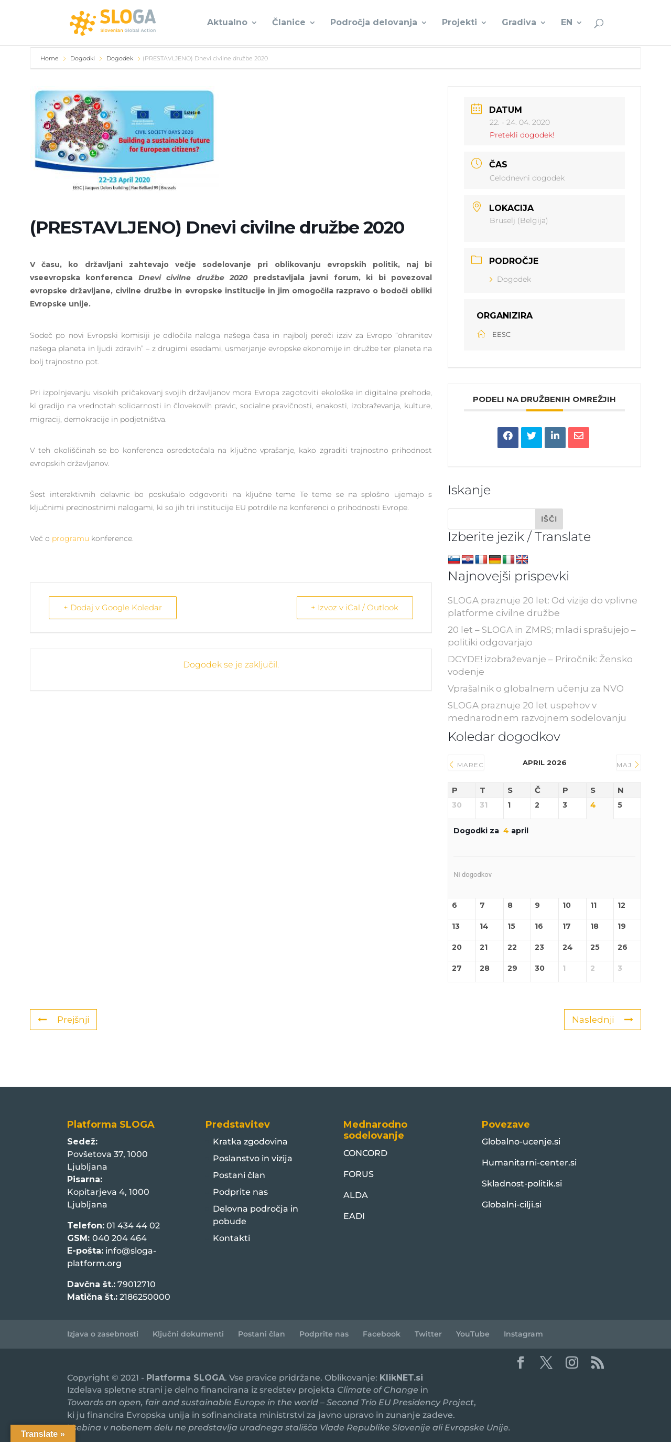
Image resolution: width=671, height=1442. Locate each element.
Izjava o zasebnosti (102, 1334)
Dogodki (82, 58)
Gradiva (519, 23)
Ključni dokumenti (188, 1334)
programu (70, 538)
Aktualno (227, 23)
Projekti (459, 23)
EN (566, 23)
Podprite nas (240, 1192)
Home (50, 58)
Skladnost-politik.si (522, 1184)
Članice (289, 23)
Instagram (523, 1334)
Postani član (239, 1175)
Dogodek (119, 58)
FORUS (358, 1174)
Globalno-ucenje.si (521, 1142)
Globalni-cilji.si (512, 1205)
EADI (354, 1216)
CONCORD (365, 1153)
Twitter (428, 1334)
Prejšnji (64, 1019)
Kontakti (231, 1238)
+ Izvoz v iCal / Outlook (354, 607)
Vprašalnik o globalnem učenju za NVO (536, 688)
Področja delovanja (373, 23)
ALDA (355, 1195)
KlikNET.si (401, 1378)
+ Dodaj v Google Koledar (113, 607)
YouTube (473, 1334)
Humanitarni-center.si (529, 1163)
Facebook (382, 1334)
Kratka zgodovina (250, 1142)
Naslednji (602, 1019)
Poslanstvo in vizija (253, 1158)
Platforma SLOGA (185, 1378)
